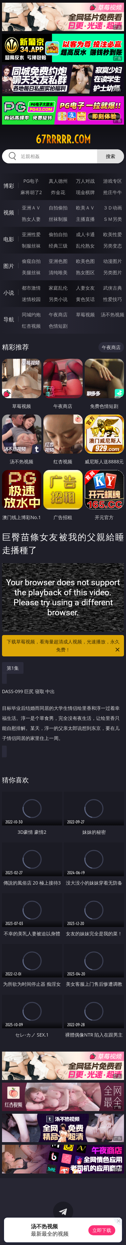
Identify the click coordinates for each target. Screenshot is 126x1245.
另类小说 (58, 299)
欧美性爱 (112, 234)
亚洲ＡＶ (31, 207)
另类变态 (112, 246)
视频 (8, 212)
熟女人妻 (31, 219)
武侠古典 (112, 288)
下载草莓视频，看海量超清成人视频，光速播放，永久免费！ (64, 646)
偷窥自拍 (31, 261)
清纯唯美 (58, 272)
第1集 (13, 668)
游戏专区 (112, 181)
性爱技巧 (112, 299)
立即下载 (101, 1230)
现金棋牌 (85, 192)
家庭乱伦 (58, 288)
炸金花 (58, 192)
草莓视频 (85, 314)
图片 (8, 266)
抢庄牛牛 (112, 192)
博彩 (8, 185)
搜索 (110, 156)
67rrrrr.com (63, 139)
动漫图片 (112, 261)
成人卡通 (85, 234)
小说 (8, 292)
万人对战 (85, 181)
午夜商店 (58, 314)
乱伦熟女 (85, 246)
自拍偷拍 (58, 207)
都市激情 (31, 288)
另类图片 (112, 272)
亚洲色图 (58, 261)
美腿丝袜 (31, 272)
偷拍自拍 (58, 234)
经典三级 (58, 246)
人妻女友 (85, 288)
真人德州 (58, 181)
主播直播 (85, 219)
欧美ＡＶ (85, 207)
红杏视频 (31, 326)
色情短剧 (58, 326)
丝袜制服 (58, 219)
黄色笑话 (85, 299)
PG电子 (31, 181)
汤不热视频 (112, 314)
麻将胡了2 (31, 192)
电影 (8, 239)
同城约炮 (31, 314)
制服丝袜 (31, 246)
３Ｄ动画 (112, 207)
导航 (8, 319)
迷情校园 (31, 299)
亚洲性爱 (31, 234)
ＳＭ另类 (112, 219)
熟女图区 (85, 272)
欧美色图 (85, 261)
